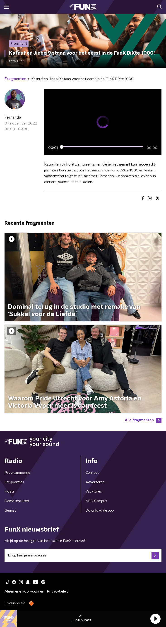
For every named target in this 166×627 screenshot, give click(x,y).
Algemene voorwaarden (24, 591)
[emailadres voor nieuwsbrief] (83, 555)
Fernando (13, 117)
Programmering (17, 472)
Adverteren (95, 482)
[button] (155, 618)
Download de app (99, 510)
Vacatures (93, 491)
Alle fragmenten (143, 420)
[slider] (102, 147)
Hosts (10, 491)
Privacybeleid (58, 591)
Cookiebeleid (15, 603)
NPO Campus (96, 501)
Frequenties (14, 482)
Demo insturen (17, 501)
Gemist (10, 510)
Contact (92, 472)
